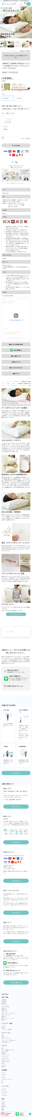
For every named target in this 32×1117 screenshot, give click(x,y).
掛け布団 (4, 1001)
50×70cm (19, 98)
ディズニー (4, 1089)
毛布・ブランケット (6, 1015)
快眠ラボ (4, 1066)
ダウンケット (5, 1011)
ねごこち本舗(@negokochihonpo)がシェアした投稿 (16, 338)
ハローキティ (5, 1092)
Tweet (28, 378)
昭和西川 (16, 381)
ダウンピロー (23, 385)
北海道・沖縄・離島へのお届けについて (12, 106)
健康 (3, 1110)
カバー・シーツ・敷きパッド (9, 1040)
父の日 (3, 1105)
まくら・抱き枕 (5, 1006)
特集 (8, 383)
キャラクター (6, 1086)
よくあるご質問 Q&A (16, 982)
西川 (3, 1048)
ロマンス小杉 (5, 1051)
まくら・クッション (6, 1039)
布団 (3, 1035)
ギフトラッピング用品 (16, 903)
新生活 (13, 383)
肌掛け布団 (4, 1010)
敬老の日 (4, 1106)
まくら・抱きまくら (12, 51)
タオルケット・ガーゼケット (9, 1013)
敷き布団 (4, 1003)
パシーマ (4, 1065)
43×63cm (5, 98)
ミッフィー (4, 1094)
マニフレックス (5, 1055)
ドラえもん (4, 1095)
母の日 (3, 1103)
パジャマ (4, 1026)
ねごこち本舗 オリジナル (8, 1050)
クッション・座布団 (6, 1029)
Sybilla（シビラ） (6, 1060)
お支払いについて (16, 362)
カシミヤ (4, 1074)
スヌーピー (4, 1090)
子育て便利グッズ (6, 1042)
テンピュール (5, 1056)
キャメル (4, 1077)
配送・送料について (16, 356)
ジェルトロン (5, 1058)
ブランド (9, 381)
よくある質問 (15, 973)
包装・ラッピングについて (16, 368)
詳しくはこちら (16, 806)
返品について (16, 373)
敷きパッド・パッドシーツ (8, 1018)
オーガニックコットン (7, 1079)
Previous (3, 23)
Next (31, 23)
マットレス (4, 1005)
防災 (3, 1108)
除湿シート (4, 1020)
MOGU (3, 1063)
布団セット (4, 1008)
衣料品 (3, 1027)
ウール (3, 1076)
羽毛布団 (4, 1000)
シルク (3, 1072)
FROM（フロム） (6, 1061)
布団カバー (4, 1016)
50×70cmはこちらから (16, 614)
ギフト (3, 1101)
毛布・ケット (5, 1037)
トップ (3, 51)
